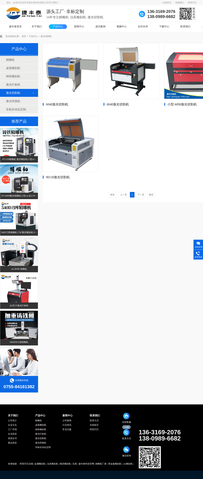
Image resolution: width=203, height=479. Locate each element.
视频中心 (122, 26)
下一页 (141, 194)
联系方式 (94, 420)
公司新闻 (66, 420)
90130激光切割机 (58, 177)
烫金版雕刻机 (114, 464)
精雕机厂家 (101, 464)
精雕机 (10, 59)
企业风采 (12, 434)
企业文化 (12, 425)
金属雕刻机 (40, 464)
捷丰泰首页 (15, 26)
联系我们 (185, 26)
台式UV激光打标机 (19, 305)
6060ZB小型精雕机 (19, 342)
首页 (24, 36)
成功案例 (100, 26)
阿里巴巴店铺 (26, 464)
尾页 (151, 194)
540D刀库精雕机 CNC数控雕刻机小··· (19, 232)
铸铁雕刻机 (13, 76)
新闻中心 (79, 26)
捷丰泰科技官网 (86, 464)
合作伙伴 (143, 26)
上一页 (123, 194)
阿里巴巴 (192, 2)
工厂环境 (12, 429)
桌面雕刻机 (13, 68)
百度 (74, 464)
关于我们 (37, 26)
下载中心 (164, 26)
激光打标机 (13, 84)
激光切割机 (46, 36)
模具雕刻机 (65, 464)
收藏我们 (179, 2)
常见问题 (66, 429)
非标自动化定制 (16, 109)
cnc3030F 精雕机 (19, 269)
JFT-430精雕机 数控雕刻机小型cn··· (19, 159)
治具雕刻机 (52, 464)
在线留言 (167, 2)
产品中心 (58, 26)
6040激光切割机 (57, 104)
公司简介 (12, 420)
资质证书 (12, 438)
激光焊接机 (13, 101)
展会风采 (12, 443)
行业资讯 (66, 425)
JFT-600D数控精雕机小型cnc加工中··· (19, 196)
